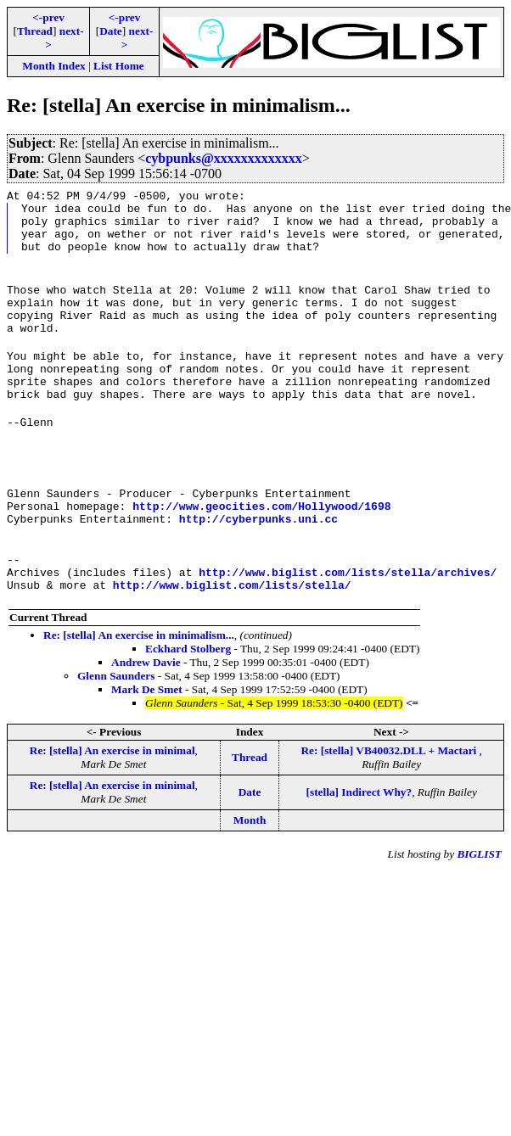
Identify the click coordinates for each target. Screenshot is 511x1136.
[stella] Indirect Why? (359, 848)
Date (110, 31)
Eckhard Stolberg (188, 704)
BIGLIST (479, 910)
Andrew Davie (146, 718)
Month (250, 876)
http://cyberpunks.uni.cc (258, 564)
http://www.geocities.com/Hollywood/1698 (261, 549)
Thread (35, 31)
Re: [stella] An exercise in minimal (112, 806)
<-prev (48, 17)
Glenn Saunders (115, 731)
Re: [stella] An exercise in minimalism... (138, 691)
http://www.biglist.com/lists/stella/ (232, 640)
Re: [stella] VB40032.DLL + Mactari (389, 806)
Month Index (53, 65)
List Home (118, 65)
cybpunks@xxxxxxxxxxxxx (223, 158)
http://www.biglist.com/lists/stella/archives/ (348, 625)
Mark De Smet (146, 745)
